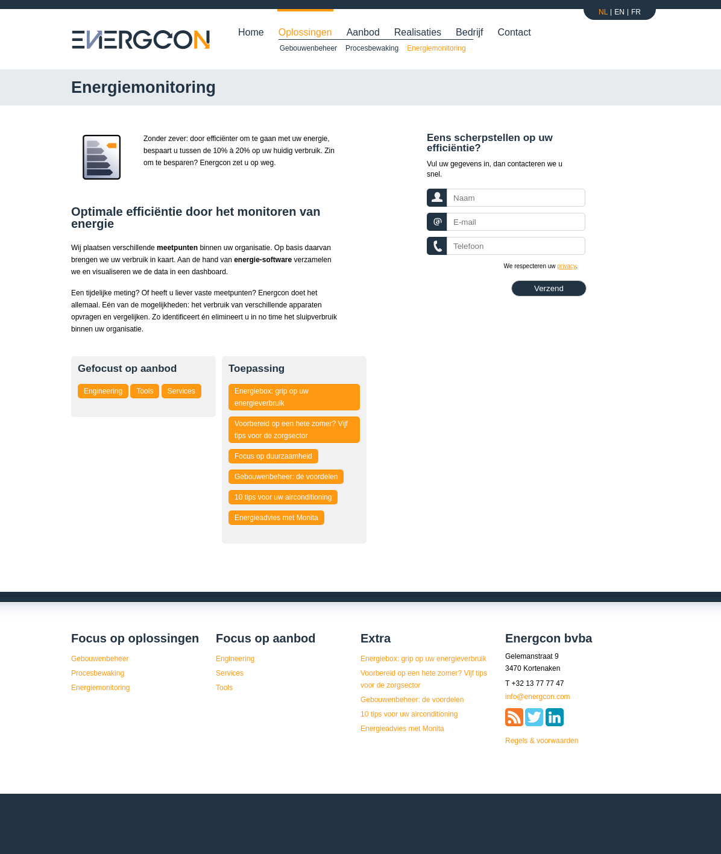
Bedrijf (469, 32)
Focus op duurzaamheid (273, 456)
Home (251, 32)
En (619, 12)
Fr (636, 12)
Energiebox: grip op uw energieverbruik (272, 397)
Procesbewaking (371, 48)
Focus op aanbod (266, 638)
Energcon (141, 39)
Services (181, 391)
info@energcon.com (537, 696)
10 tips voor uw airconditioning (283, 497)
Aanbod (363, 32)
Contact (514, 32)
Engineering (103, 391)
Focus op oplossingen (135, 638)
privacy (566, 266)
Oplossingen (305, 32)
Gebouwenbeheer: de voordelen (286, 477)
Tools (144, 391)
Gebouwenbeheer (308, 48)
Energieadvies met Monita (276, 517)
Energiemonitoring (436, 48)
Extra (375, 638)
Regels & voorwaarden (541, 740)
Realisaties (417, 32)
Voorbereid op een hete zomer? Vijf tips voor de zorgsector (291, 429)
